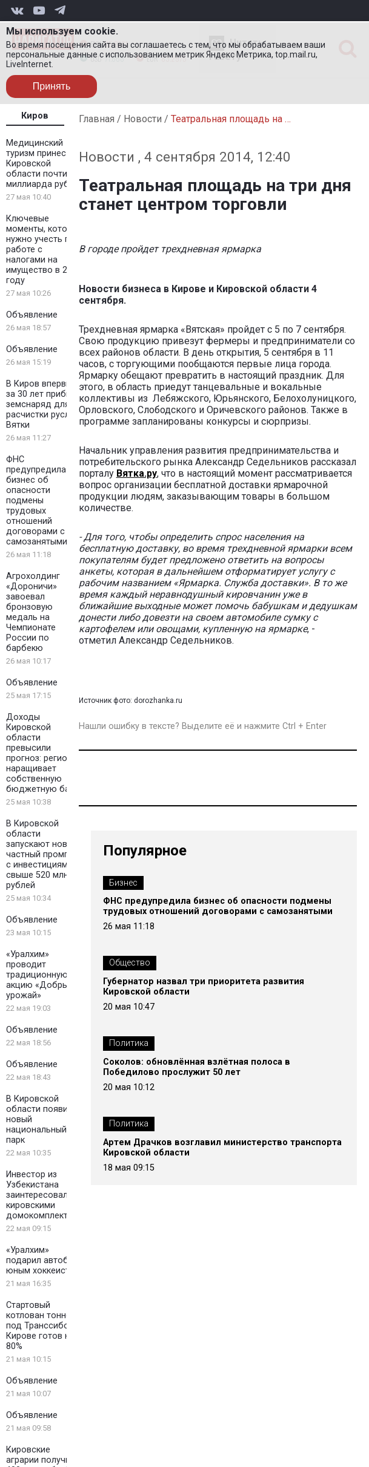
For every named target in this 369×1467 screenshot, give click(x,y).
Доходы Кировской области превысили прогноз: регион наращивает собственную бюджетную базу (42, 753)
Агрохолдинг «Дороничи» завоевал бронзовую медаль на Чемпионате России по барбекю (33, 612)
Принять (52, 86)
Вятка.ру (136, 473)
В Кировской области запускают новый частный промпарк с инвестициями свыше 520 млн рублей (44, 854)
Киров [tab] (34, 116)
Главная (97, 119)
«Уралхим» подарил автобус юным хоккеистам (43, 1260)
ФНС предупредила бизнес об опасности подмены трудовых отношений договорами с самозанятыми (36, 500)
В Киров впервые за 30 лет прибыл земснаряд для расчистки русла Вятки (41, 404)
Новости (143, 119)
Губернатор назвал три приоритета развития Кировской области (203, 986)
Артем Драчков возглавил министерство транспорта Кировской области (222, 1147)
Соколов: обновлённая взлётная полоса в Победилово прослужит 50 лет (196, 1067)
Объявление (32, 315)
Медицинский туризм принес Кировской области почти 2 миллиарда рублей (45, 163)
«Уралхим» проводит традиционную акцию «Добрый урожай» (39, 975)
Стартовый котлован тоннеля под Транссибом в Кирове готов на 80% (44, 1325)
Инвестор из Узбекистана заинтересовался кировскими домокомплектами (45, 1195)
